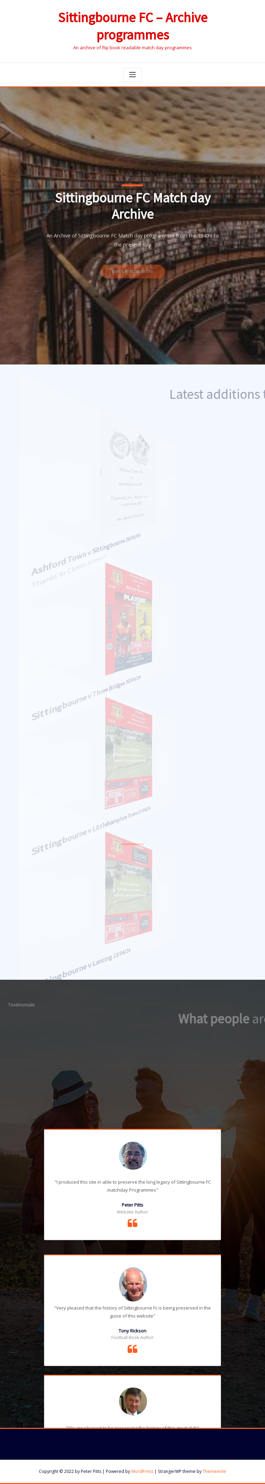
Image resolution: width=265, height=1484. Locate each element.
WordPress (142, 1471)
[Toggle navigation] (132, 75)
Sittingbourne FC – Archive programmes (132, 26)
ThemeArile (214, 1471)
